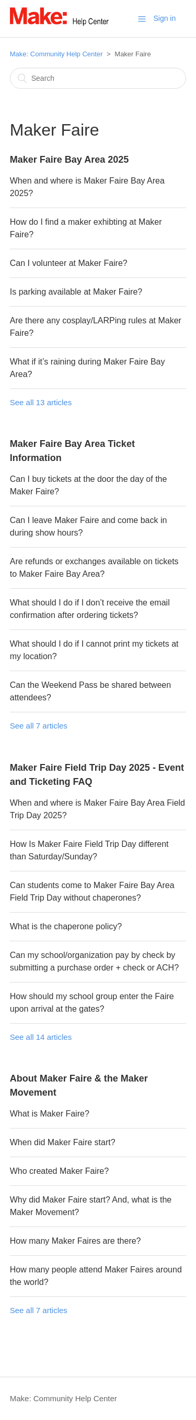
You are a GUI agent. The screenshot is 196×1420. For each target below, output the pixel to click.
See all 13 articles (41, 402)
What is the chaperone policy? (66, 926)
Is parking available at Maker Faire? (76, 291)
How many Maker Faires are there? (75, 1240)
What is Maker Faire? (49, 1113)
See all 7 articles (38, 725)
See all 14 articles (41, 1037)
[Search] (98, 78)
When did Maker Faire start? (63, 1142)
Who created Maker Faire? (59, 1171)
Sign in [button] (164, 18)
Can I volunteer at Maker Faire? (69, 263)
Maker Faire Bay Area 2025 (69, 159)
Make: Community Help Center (56, 54)
